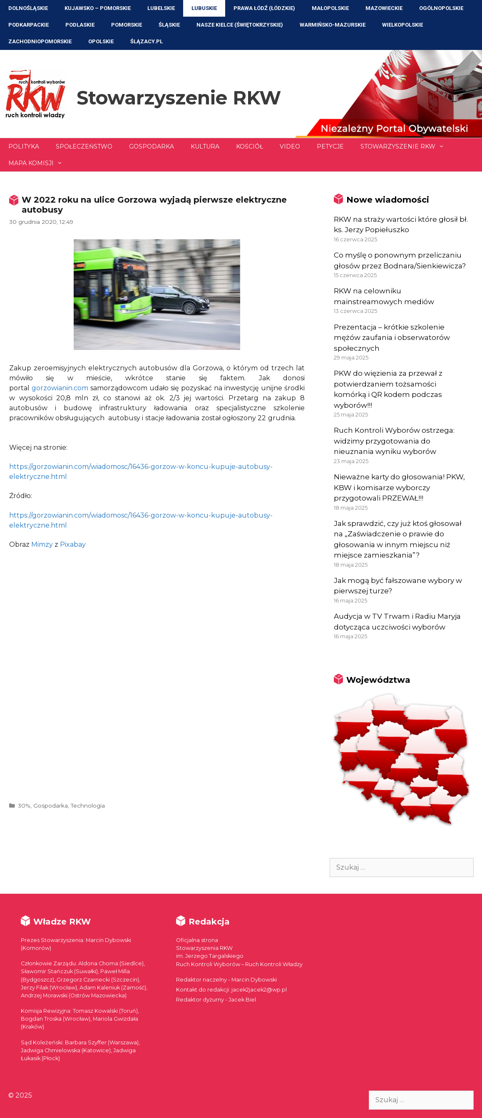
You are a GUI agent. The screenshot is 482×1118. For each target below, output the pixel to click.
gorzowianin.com (60, 388)
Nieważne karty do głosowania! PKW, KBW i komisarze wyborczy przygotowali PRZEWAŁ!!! (399, 487)
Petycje (330, 146)
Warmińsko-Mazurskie (332, 25)
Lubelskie (161, 8)
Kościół (249, 146)
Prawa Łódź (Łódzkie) (264, 8)
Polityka (23, 146)
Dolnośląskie (28, 8)
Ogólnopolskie (441, 8)
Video (290, 146)
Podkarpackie (28, 25)
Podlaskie (79, 25)
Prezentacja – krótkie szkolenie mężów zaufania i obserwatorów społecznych (392, 337)
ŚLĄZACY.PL (146, 41)
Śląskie (169, 25)
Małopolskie (330, 8)
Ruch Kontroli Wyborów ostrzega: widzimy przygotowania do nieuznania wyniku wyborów (394, 441)
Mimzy (42, 544)
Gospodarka (151, 146)
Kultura (205, 146)
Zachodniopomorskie (40, 41)
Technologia (88, 805)
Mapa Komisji (39, 163)
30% (24, 805)
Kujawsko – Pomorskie (98, 8)
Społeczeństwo (84, 146)
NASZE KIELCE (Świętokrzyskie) (239, 25)
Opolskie (101, 41)
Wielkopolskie (402, 25)
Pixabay (73, 544)
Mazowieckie (383, 8)
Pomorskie (126, 25)
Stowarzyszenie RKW (179, 97)
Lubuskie (204, 8)
